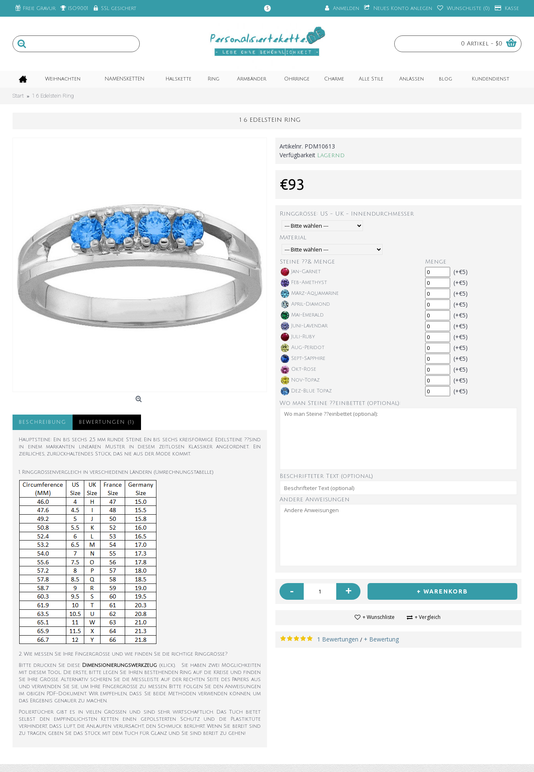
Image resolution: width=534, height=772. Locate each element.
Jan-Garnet (301, 272)
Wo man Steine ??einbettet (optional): (340, 403)
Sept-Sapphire (303, 359)
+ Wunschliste (379, 617)
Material (293, 237)
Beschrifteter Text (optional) (326, 476)
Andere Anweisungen (315, 499)
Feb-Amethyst (304, 283)
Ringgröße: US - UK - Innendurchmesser (347, 214)
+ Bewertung (381, 639)
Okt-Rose (298, 369)
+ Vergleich (428, 617)
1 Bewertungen (337, 639)
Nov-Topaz (300, 380)
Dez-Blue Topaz (306, 391)
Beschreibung (42, 422)
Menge (435, 262)
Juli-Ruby (298, 337)
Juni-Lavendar (304, 326)
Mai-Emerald (302, 315)
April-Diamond (305, 304)
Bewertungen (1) (107, 422)
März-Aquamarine (310, 293)
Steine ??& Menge (307, 262)
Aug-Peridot (303, 348)
